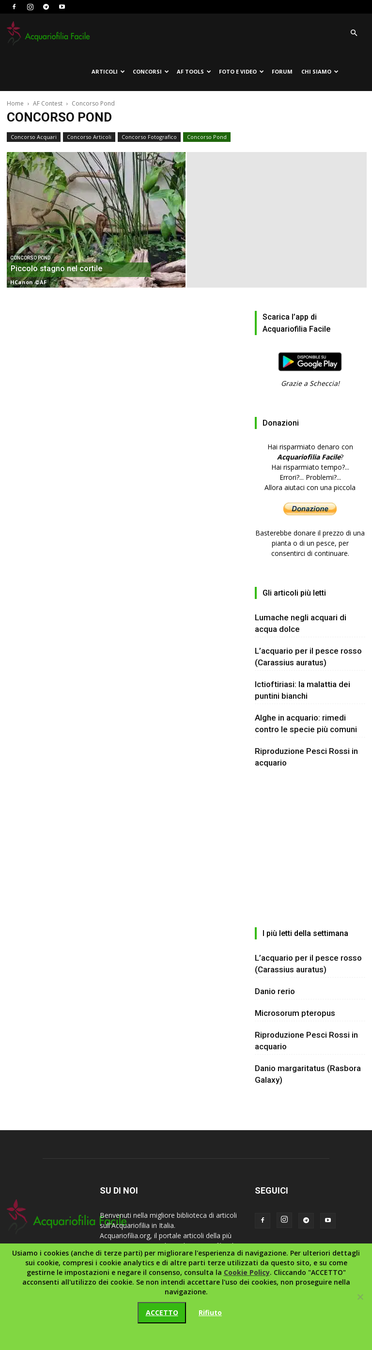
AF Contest (47, 103)
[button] (353, 33)
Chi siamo (320, 71)
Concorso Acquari (34, 136)
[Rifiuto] (360, 1297)
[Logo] (50, 33)
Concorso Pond (207, 136)
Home (15, 103)
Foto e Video (241, 71)
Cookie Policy (247, 1272)
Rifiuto (210, 1312)
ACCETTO (162, 1312)
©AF (40, 282)
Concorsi (151, 71)
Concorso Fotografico (149, 136)
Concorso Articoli (89, 136)
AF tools (194, 71)
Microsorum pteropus (295, 1013)
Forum (282, 71)
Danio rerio (275, 991)
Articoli (108, 71)
